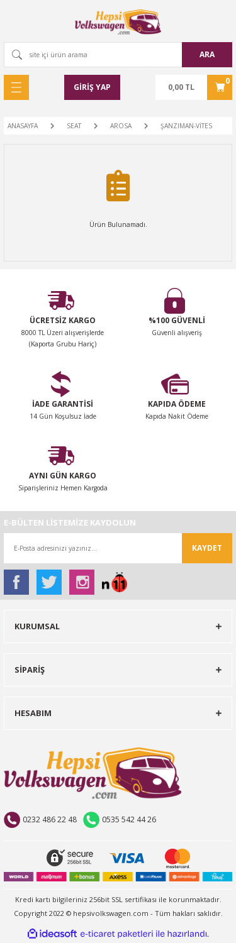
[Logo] (118, 22)
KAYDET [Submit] (207, 548)
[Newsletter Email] (118, 548)
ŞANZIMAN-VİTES (186, 125)
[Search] (118, 54)
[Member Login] (92, 87)
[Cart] (193, 87)
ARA (207, 54)
